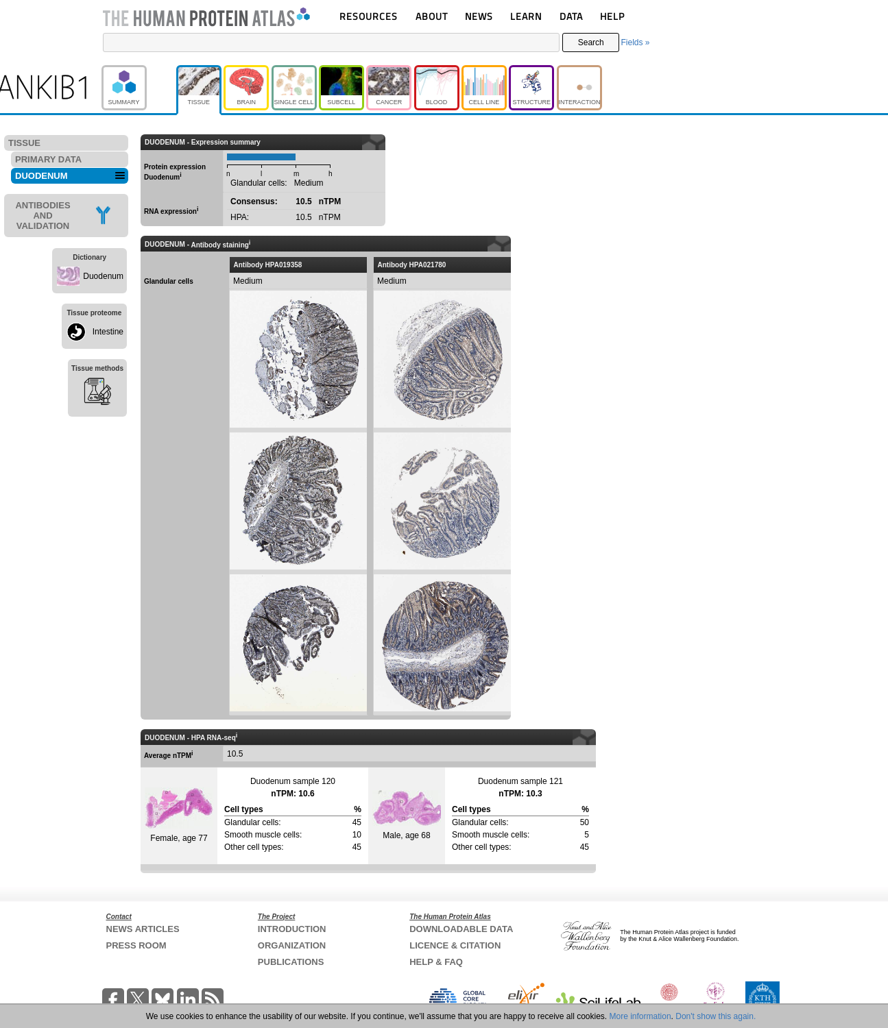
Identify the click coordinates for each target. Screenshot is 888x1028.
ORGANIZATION (292, 945)
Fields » (635, 42)
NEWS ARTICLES (143, 929)
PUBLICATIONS (291, 962)
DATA (571, 16)
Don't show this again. (715, 1016)
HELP (612, 16)
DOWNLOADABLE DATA (461, 929)
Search (591, 42)
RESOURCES (368, 16)
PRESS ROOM (136, 945)
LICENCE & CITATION (455, 945)
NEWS (479, 16)
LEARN (526, 16)
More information (640, 1016)
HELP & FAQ (436, 962)
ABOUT (432, 16)
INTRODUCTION (292, 929)
